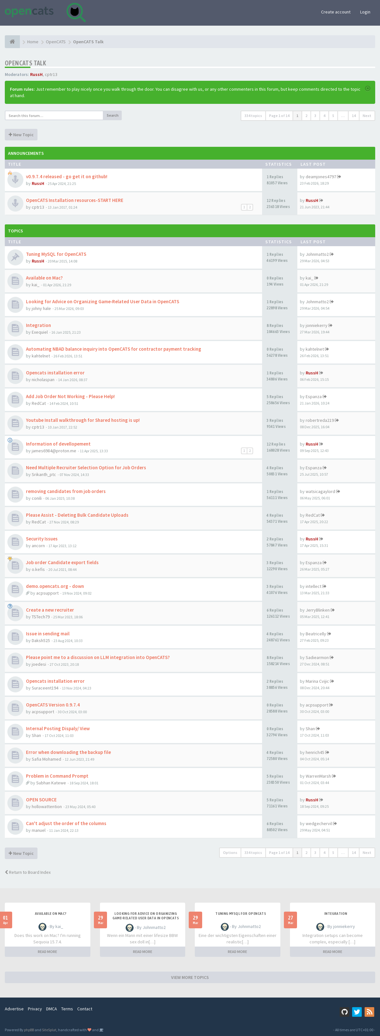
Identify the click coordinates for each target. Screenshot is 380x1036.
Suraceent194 (45, 688)
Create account (336, 12)
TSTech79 (41, 617)
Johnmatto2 (317, 254)
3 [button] (315, 115)
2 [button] (306, 115)
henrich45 (315, 752)
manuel (38, 830)
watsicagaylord (320, 491)
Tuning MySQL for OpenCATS (56, 254)
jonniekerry (316, 325)
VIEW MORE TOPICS (190, 977)
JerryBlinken (318, 610)
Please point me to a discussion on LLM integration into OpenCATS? (98, 657)
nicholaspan (43, 379)
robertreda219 (320, 420)
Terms (67, 1009)
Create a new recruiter (50, 610)
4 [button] (324, 115)
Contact (84, 1009)
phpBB (29, 1029)
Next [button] (367, 115)
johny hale (41, 308)
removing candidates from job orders (66, 491)
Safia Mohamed (46, 759)
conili (37, 498)
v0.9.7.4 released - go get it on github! (66, 176)
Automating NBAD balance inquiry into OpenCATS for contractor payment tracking (113, 349)
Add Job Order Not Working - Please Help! (70, 396)
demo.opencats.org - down (55, 586)
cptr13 (51, 74)
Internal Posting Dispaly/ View (58, 728)
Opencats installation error (55, 373)
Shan (36, 735)
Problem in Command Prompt (57, 776)
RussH (36, 74)
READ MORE (47, 951)
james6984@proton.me (54, 451)
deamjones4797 (321, 177)
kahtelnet (41, 356)
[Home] (12, 41)
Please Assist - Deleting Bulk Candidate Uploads (77, 515)
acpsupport (47, 593)
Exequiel (40, 332)
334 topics (253, 115)
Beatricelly (316, 634)
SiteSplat (49, 1029)
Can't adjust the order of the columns (66, 823)
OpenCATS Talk (25, 63)
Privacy (35, 1009)
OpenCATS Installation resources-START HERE (74, 200)
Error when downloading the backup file (68, 752)
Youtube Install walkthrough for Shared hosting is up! (83, 420)
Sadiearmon (317, 657)
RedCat (39, 403)
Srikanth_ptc (44, 474)
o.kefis (38, 569)
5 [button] (333, 115)
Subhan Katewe (51, 783)
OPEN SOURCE (41, 800)
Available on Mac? (44, 278)
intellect (313, 586)
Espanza (314, 396)
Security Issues (42, 539)
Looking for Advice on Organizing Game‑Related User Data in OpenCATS (102, 301)
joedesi (39, 664)
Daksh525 (41, 640)
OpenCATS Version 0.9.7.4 (53, 705)
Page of (279, 115)
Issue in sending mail (48, 634)
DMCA (51, 1009)
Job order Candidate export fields (62, 562)
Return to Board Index (28, 872)
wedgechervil (319, 823)
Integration (38, 325)
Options (230, 852)
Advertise (14, 1009)
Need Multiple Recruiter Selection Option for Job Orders (86, 467)
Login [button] (365, 12)
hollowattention (47, 806)
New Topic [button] (21, 135)
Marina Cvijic (317, 681)
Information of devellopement (58, 444)
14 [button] (354, 115)
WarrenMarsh (318, 776)
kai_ (35, 285)
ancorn (38, 545)
